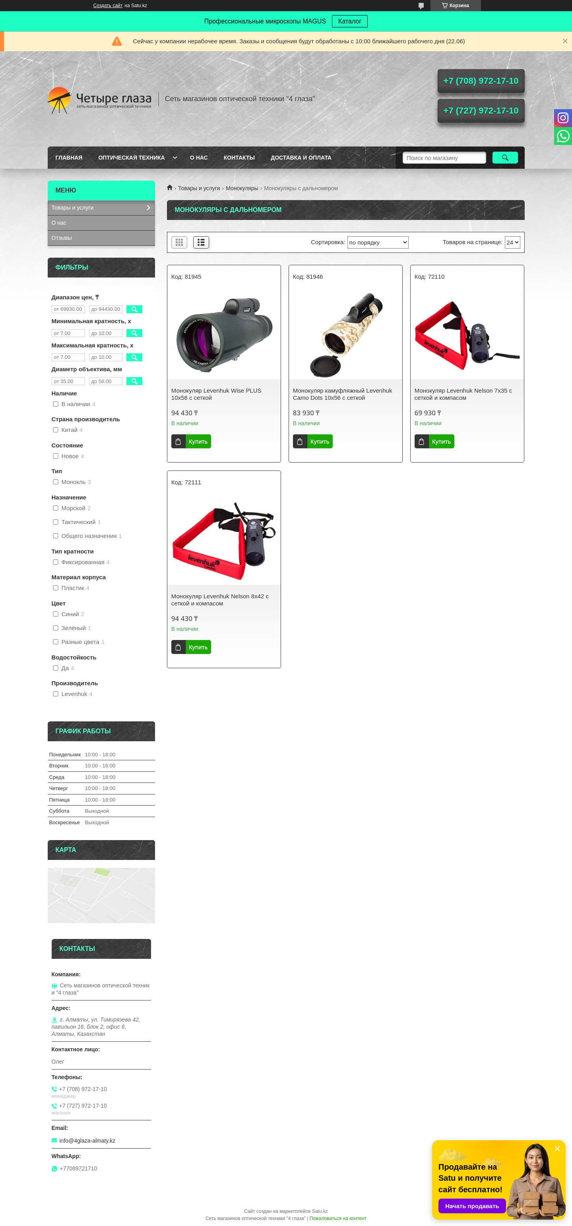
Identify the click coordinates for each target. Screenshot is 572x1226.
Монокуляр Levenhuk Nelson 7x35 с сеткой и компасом (463, 394)
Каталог (349, 21)
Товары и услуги (199, 188)
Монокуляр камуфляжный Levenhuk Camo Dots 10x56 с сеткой (342, 394)
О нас (199, 157)
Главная (69, 157)
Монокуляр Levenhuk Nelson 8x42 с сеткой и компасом (220, 600)
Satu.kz (320, 1211)
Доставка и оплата (301, 157)
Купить (198, 441)
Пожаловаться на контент (338, 1218)
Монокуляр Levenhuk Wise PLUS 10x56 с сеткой (216, 394)
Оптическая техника (131, 157)
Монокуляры (242, 188)
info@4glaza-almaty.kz (88, 1140)
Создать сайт (108, 5)
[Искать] (505, 158)
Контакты (239, 157)
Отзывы (62, 238)
